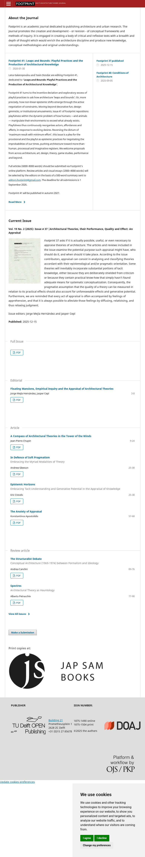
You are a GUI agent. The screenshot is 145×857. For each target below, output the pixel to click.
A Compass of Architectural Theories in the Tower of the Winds (50, 436)
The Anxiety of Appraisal (26, 511)
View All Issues (17, 614)
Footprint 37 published (110, 60)
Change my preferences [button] (97, 845)
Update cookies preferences (17, 782)
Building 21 (56, 720)
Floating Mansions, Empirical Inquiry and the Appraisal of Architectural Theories (61, 388)
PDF (18, 352)
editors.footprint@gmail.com (25, 180)
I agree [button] (87, 838)
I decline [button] (102, 838)
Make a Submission (22, 632)
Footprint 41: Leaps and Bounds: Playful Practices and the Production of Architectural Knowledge (46, 62)
